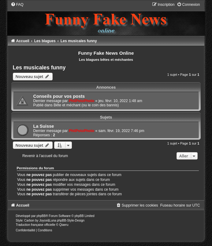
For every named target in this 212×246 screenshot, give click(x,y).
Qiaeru (63, 224)
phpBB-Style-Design (70, 220)
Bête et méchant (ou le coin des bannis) (86, 105)
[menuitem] (17, 4)
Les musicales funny (39, 67)
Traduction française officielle (35, 224)
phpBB (41, 216)
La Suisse (43, 126)
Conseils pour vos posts (59, 96)
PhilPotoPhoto (81, 101)
